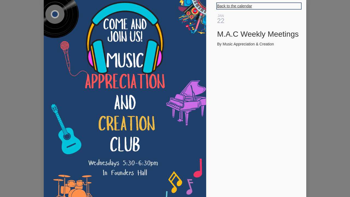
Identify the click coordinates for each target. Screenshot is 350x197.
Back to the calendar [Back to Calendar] (234, 6)
